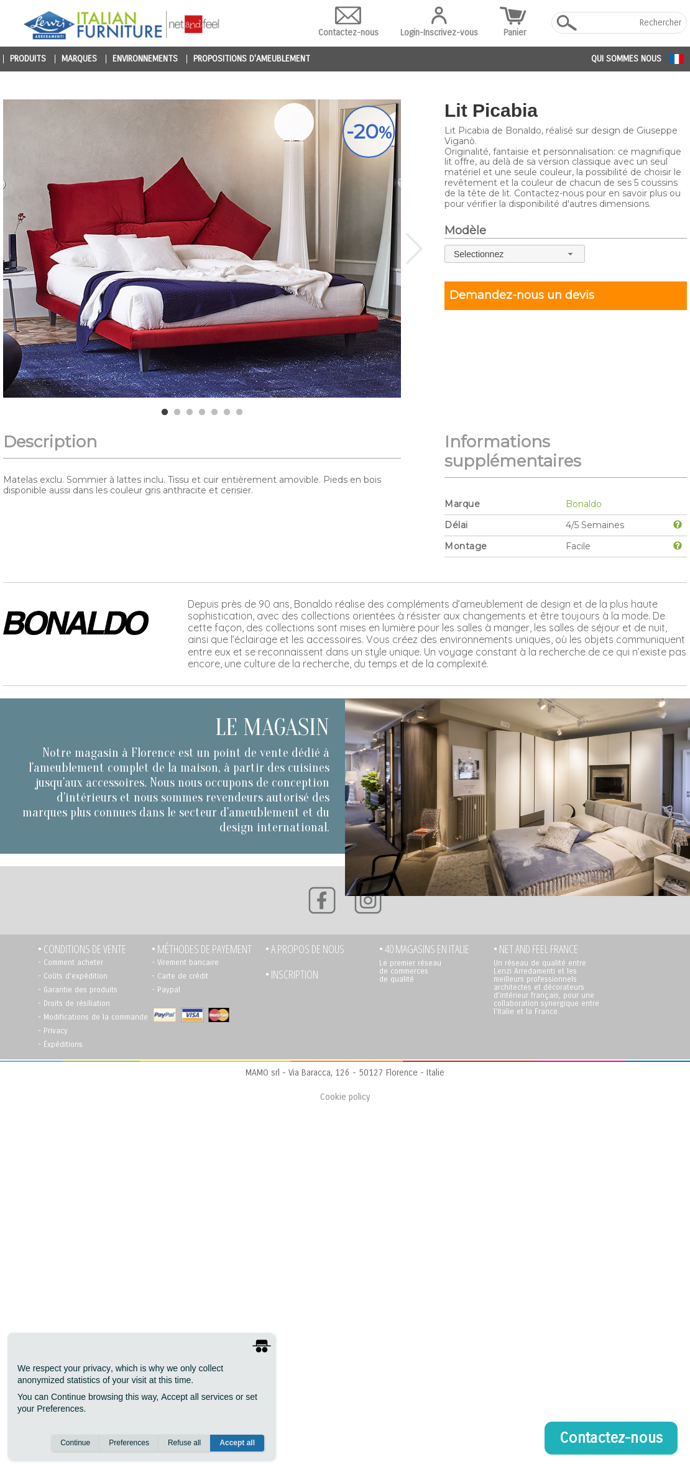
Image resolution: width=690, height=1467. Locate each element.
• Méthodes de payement (202, 949)
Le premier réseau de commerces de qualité (410, 971)
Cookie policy (345, 1097)
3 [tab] (189, 412)
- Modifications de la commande (93, 1017)
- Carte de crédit (180, 976)
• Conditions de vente (82, 949)
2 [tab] (177, 412)
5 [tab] (214, 412)
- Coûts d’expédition (73, 976)
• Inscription (291, 974)
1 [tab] (165, 412)
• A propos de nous (304, 949)
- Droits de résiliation (74, 1003)
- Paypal (166, 989)
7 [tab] (239, 412)
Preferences (129, 1442)
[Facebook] (322, 900)
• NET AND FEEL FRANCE (536, 949)
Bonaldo (584, 504)
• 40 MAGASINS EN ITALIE (424, 949)
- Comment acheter (70, 962)
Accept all (237, 1442)
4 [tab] (202, 412)
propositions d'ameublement (251, 59)
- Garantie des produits (77, 989)
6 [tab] (227, 412)
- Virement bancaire (185, 962)
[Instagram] (368, 900)
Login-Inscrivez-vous (439, 22)
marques (79, 59)
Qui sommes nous (626, 58)
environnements (145, 59)
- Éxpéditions (60, 1044)
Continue (75, 1442)
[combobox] (514, 254)
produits (28, 59)
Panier (515, 22)
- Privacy (53, 1030)
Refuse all (184, 1442)
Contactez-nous (348, 22)
